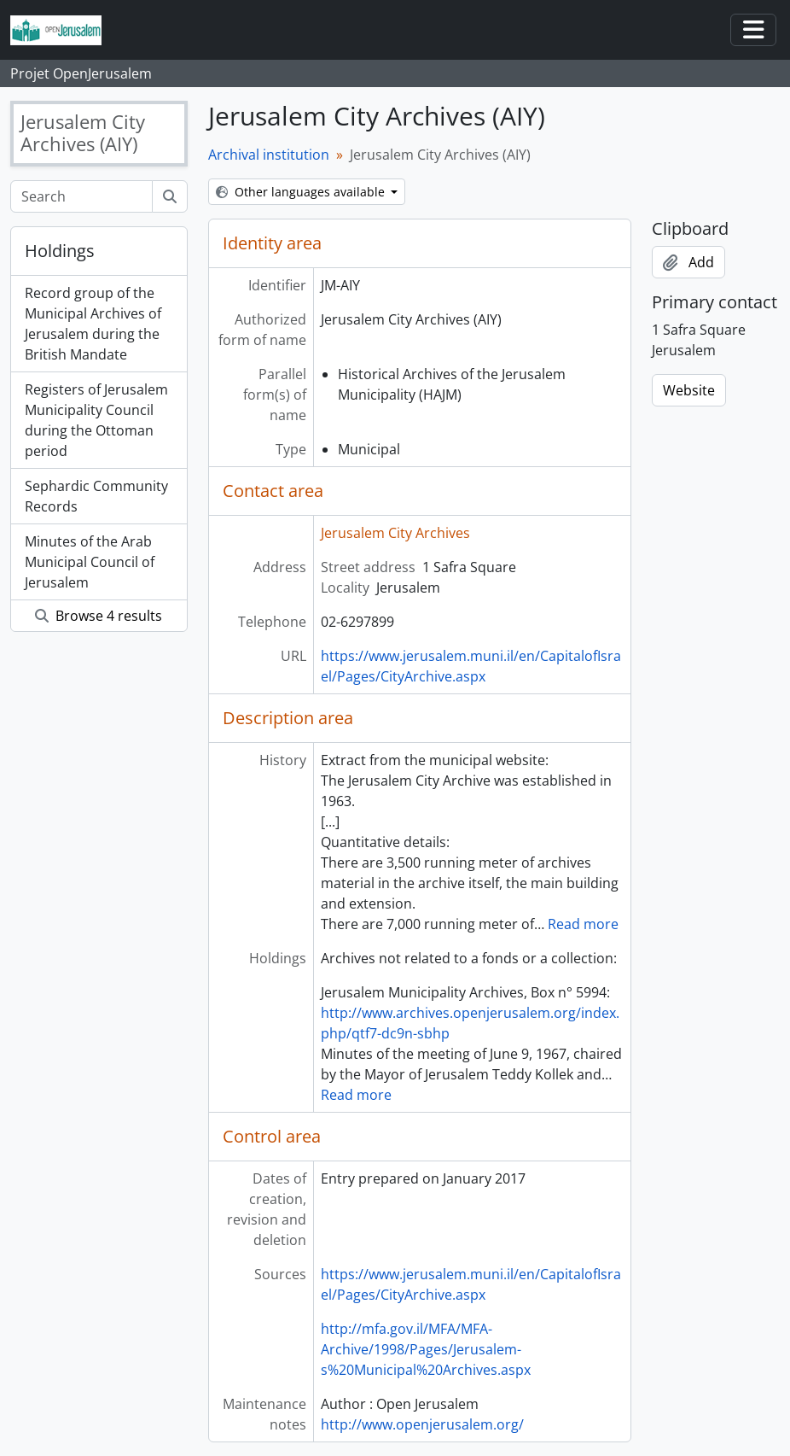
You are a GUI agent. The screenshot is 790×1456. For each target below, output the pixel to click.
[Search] (81, 196)
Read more (583, 924)
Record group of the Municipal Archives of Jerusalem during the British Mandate (93, 324)
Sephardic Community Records (96, 496)
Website (689, 390)
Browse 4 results (98, 615)
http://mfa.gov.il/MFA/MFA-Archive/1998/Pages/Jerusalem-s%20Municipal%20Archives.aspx (426, 1349)
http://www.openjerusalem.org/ (422, 1424)
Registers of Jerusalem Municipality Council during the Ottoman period (96, 420)
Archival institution (268, 154)
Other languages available (302, 192)
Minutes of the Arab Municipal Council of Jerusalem (89, 562)
